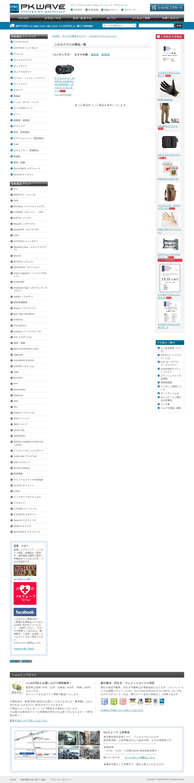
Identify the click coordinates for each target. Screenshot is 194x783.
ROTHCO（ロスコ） (24, 261)
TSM (16, 144)
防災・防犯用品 (22, 132)
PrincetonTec (20, 389)
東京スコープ (20, 424)
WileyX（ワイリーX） (25, 412)
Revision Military (22, 468)
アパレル (18, 54)
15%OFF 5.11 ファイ (168, 127)
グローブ (18, 90)
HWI (16, 401)
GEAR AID (19, 430)
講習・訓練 (19, 162)
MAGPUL (18, 377)
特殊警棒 (18, 473)
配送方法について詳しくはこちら (28, 720)
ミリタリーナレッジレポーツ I (169, 296)
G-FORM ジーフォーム (25, 508)
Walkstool (18, 395)
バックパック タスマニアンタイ (169, 207)
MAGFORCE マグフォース (27, 168)
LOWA (17, 491)
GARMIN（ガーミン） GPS (28, 212)
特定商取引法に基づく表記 (33, 779)
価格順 (95, 54)
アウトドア (19, 126)
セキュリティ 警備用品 (26, 150)
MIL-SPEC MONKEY (24, 314)
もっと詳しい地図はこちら (140, 757)
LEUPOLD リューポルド (26, 48)
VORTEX (18, 319)
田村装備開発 (20, 302)
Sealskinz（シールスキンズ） (28, 331)
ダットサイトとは (170, 393)
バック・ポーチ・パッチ (26, 102)
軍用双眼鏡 (166, 382)
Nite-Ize (17, 255)
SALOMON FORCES (24, 360)
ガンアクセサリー (23, 72)
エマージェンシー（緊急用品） (29, 138)
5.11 (16, 189)
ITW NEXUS (20, 325)
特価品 (17, 156)
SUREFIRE (19, 282)
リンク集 (165, 404)
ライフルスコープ (23, 60)
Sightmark (18, 354)
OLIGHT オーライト (24, 174)
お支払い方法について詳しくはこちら (122, 710)
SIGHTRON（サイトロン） (27, 267)
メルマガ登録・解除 (171, 408)
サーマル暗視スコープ (23, 108)
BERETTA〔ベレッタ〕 (25, 194)
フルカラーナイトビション (103, 36)
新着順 (106, 54)
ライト (17, 114)
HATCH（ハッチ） (23, 218)
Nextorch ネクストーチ (25, 520)
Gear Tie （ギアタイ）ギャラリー (169, 363)
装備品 (17, 96)
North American (165, 99)
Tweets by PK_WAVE (24, 648)
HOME (56, 36)
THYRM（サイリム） (25, 366)
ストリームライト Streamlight (28, 479)
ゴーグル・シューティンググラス (29, 78)
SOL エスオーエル (23, 337)
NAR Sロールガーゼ (168, 178)
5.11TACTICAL (21, 41)
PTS (16, 383)
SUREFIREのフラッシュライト (171, 370)
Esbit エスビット (22, 462)
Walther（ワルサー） (24, 296)
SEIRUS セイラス (22, 526)
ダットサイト (20, 66)
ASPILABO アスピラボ (25, 456)
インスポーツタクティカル (27, 497)
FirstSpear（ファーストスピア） (30, 206)
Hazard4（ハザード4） (25, 223)
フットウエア (20, 84)
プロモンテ (19, 503)
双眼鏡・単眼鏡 (22, 120)
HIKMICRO (19, 436)
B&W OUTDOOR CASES (26, 349)
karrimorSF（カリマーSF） (27, 229)
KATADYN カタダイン (25, 514)
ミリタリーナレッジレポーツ (28, 450)
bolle (16, 200)
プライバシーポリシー (60, 779)
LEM (16, 235)
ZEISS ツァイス (21, 418)
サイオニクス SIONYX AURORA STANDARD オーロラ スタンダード (64, 84)
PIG (15, 407)
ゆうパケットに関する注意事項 (171, 399)
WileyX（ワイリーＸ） (25, 308)
